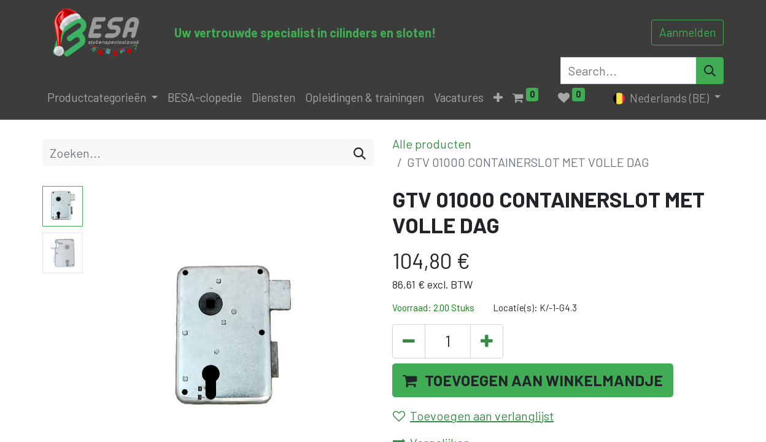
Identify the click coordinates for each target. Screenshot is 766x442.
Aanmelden (687, 32)
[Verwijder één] (408, 341)
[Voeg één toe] (486, 341)
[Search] (710, 70)
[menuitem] (205, 98)
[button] (498, 98)
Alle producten (431, 143)
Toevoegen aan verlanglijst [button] (473, 415)
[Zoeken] (360, 152)
